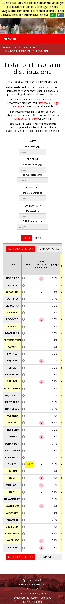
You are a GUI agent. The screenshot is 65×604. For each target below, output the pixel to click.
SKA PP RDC (12, 540)
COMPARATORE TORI (20, 248)
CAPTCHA (12, 299)
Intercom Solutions (40, 597)
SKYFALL (12, 353)
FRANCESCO (12, 408)
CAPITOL (12, 381)
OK (53, 15)
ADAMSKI (12, 519)
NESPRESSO (12, 374)
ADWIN (12, 346)
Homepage (9, 47)
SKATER (12, 422)
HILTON (12, 470)
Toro (12, 264)
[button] (10, 39)
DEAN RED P (12, 333)
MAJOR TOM (12, 395)
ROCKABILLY (12, 457)
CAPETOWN (12, 533)
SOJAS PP (12, 360)
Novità (30, 264)
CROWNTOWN (12, 340)
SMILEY (12, 464)
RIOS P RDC (12, 278)
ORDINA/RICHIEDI (50, 248)
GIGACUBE (12, 292)
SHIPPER (12, 312)
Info (60, 15)
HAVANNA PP (12, 499)
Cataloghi (29, 47)
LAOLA (12, 326)
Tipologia (54, 264)
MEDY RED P (12, 402)
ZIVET (12, 477)
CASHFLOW (12, 505)
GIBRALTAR (12, 305)
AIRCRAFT (12, 513)
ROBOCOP (12, 319)
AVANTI (12, 285)
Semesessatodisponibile (41, 264)
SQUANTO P (12, 443)
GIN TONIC (12, 526)
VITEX (12, 367)
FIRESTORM (12, 429)
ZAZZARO (12, 547)
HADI (12, 492)
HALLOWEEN (12, 450)
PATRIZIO (12, 415)
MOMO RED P (12, 388)
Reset (38, 237)
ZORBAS (12, 436)
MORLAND (12, 485)
